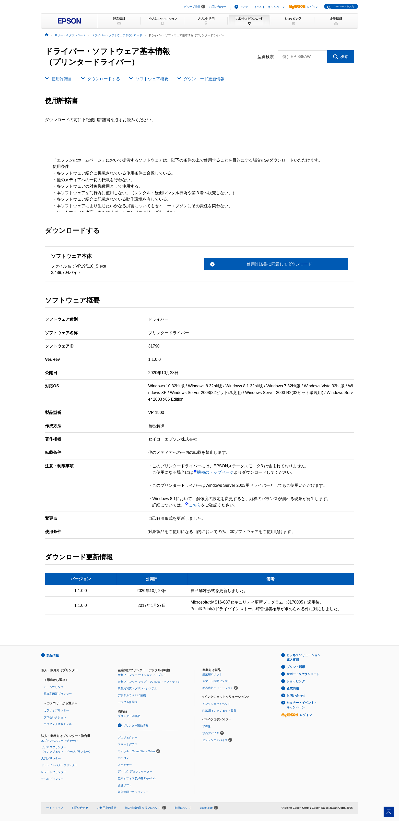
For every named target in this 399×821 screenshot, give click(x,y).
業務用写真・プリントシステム (137, 688)
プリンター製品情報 (135, 724)
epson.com (207, 807)
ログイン (303, 6)
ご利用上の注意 (106, 807)
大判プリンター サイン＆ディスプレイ (142, 674)
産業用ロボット (212, 674)
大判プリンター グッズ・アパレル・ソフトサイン (149, 681)
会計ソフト (125, 784)
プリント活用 (296, 667)
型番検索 (265, 57)
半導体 (206, 725)
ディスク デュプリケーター (135, 771)
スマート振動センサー (216, 680)
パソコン (123, 757)
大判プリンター (51, 757)
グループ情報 (192, 6)
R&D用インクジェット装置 (219, 710)
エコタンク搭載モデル (58, 723)
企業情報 (293, 688)
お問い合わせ (217, 6)
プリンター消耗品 (129, 715)
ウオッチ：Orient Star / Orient (137, 750)
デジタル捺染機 (127, 701)
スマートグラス (127, 744)
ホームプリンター (55, 686)
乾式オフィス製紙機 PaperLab (137, 777)
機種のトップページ (213, 472)
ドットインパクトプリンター (59, 764)
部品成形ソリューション (217, 687)
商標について (182, 807)
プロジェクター (127, 737)
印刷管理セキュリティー (133, 791)
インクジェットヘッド (216, 703)
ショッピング (296, 681)
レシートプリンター (53, 771)
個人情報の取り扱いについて (145, 807)
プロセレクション (55, 716)
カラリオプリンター (56, 710)
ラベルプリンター (52, 778)
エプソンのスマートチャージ (59, 740)
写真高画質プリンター (58, 693)
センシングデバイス (215, 739)
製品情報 (52, 655)
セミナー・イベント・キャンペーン (262, 6)
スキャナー (125, 764)
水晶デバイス (210, 732)
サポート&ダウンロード (303, 674)
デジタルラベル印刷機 (132, 695)
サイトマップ (54, 807)
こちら (193, 505)
